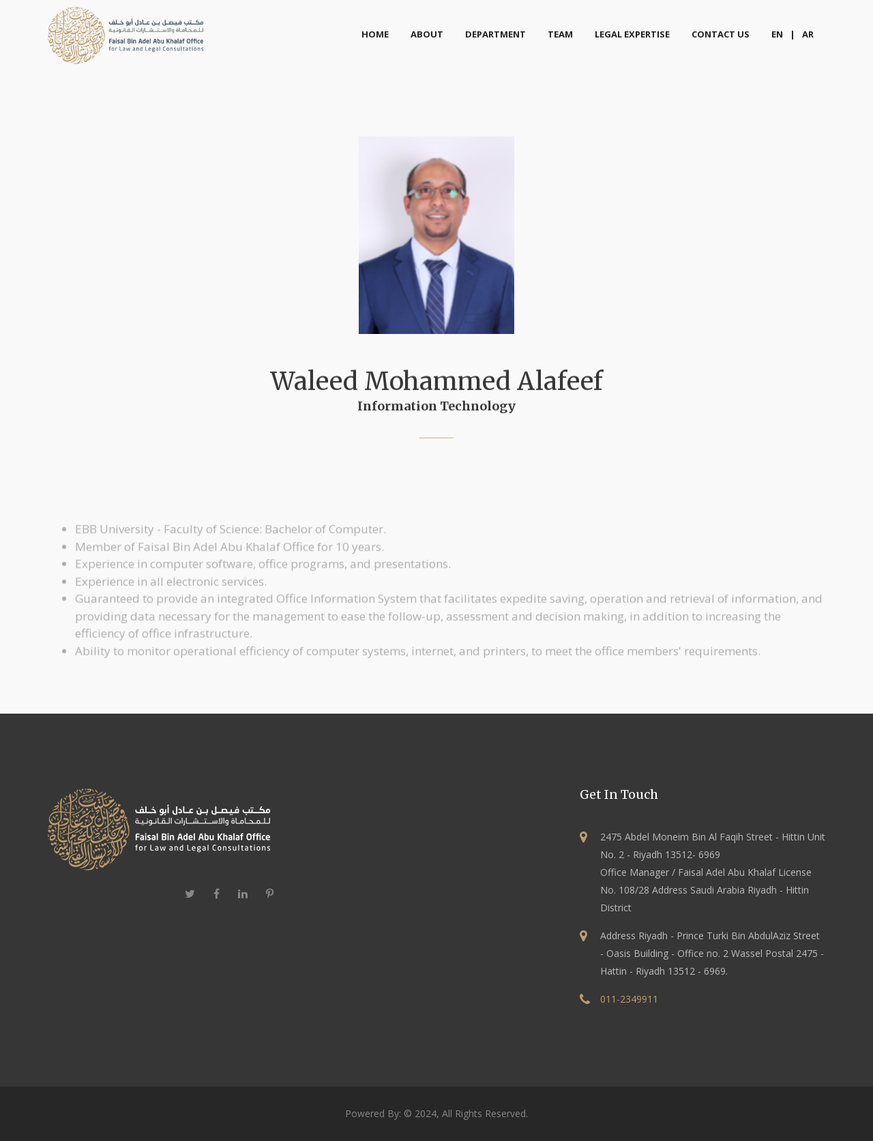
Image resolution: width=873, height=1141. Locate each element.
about (427, 34)
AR (808, 34)
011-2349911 (629, 998)
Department (495, 34)
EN (777, 34)
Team (560, 34)
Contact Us (721, 34)
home (375, 34)
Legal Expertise (632, 34)
